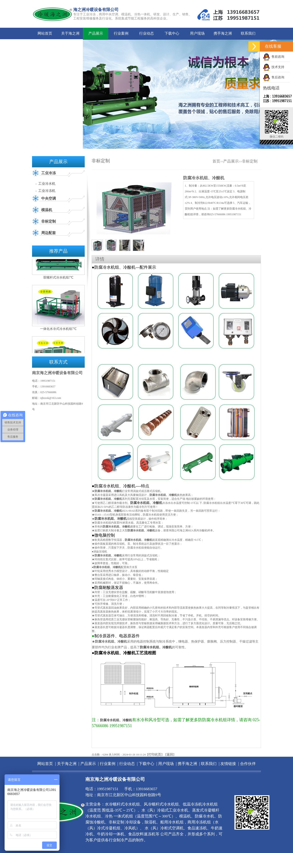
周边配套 (48, 233)
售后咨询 (273, 77)
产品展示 (95, 33)
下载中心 (172, 33)
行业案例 (121, 33)
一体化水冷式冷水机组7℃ (58, 332)
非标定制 (48, 221)
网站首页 (45, 33)
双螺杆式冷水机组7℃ (58, 281)
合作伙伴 (70, 45)
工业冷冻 (48, 173)
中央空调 (48, 198)
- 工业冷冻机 (45, 191)
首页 (216, 161)
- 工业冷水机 (45, 183)
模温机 (46, 210)
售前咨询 (273, 56)
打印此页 (154, 754)
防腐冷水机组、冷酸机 (146, 503)
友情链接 (45, 45)
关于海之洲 (70, 33)
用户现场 (197, 33)
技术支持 (273, 67)
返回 (170, 754)
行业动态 (146, 33)
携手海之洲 (223, 33)
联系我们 (248, 33)
